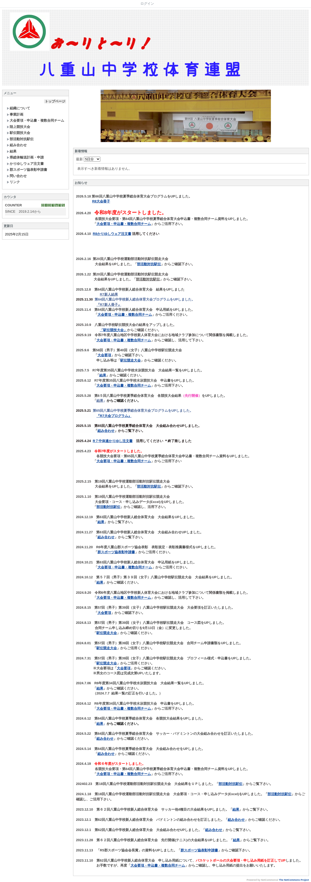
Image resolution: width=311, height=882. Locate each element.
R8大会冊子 (101, 201)
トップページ (55, 101)
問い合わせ (17, 176)
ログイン (147, 3)
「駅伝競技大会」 (113, 330)
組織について (18, 108)
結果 (12, 151)
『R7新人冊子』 (108, 305)
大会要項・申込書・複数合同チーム (35, 120)
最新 (88, 159)
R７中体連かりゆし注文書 (113, 441)
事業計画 (15, 114)
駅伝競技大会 (18, 133)
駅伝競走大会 (130, 360)
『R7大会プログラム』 (114, 416)
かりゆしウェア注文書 (25, 164)
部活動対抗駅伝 (20, 139)
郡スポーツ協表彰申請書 (27, 170)
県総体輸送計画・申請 (25, 157)
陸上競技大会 (18, 127)
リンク (13, 182)
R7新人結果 (109, 294)
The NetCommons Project (294, 880)
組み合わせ (17, 145)
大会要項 (104, 355)
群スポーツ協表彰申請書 (116, 552)
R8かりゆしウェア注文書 (112, 234)
